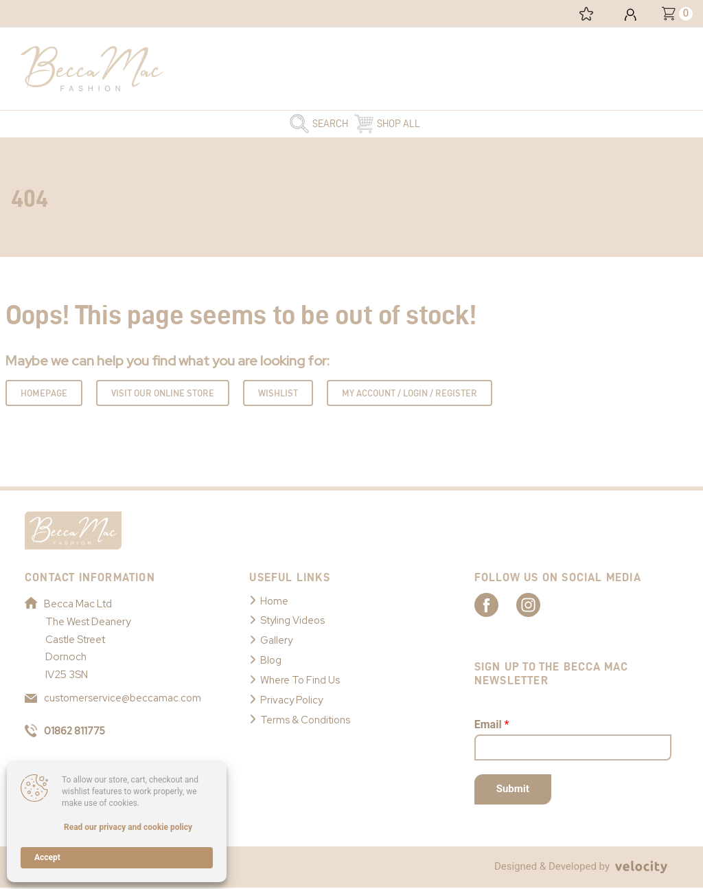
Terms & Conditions (306, 716)
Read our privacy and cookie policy (128, 827)
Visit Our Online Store (162, 393)
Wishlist (278, 393)
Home (274, 601)
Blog (271, 658)
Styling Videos (293, 620)
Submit (512, 790)
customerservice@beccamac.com (114, 698)
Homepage (44, 393)
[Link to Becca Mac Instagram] (546, 605)
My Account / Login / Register (409, 393)
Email (491, 725)
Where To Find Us (300, 677)
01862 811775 (67, 731)
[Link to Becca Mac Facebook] (498, 605)
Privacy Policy (292, 697)
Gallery (276, 639)
